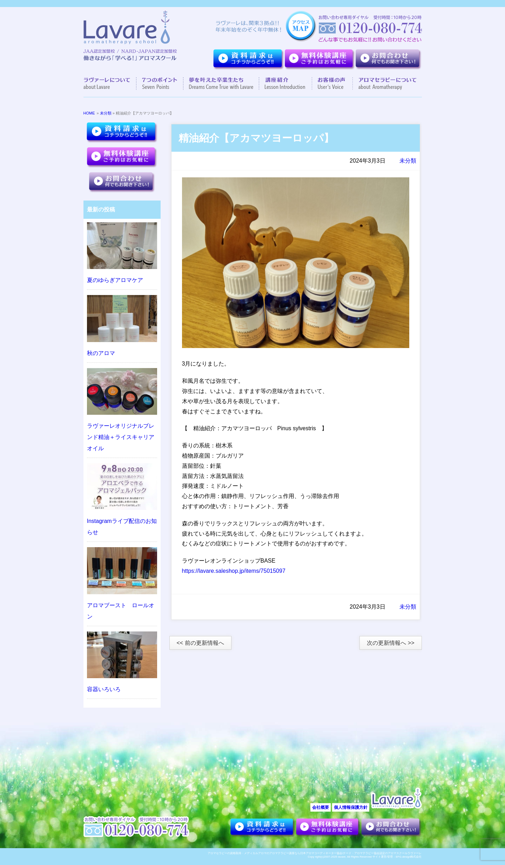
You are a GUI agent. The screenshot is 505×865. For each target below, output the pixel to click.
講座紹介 (285, 83)
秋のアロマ (101, 353)
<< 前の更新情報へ (200, 643)
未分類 (106, 113)
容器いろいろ (104, 689)
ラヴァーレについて (109, 83)
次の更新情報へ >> (390, 643)
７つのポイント (159, 83)
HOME (89, 113)
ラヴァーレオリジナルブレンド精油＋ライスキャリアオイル (120, 437)
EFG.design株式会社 (409, 856)
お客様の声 (332, 83)
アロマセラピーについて (384, 83)
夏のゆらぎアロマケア (115, 280)
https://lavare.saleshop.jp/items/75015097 (233, 571)
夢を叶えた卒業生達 (221, 83)
